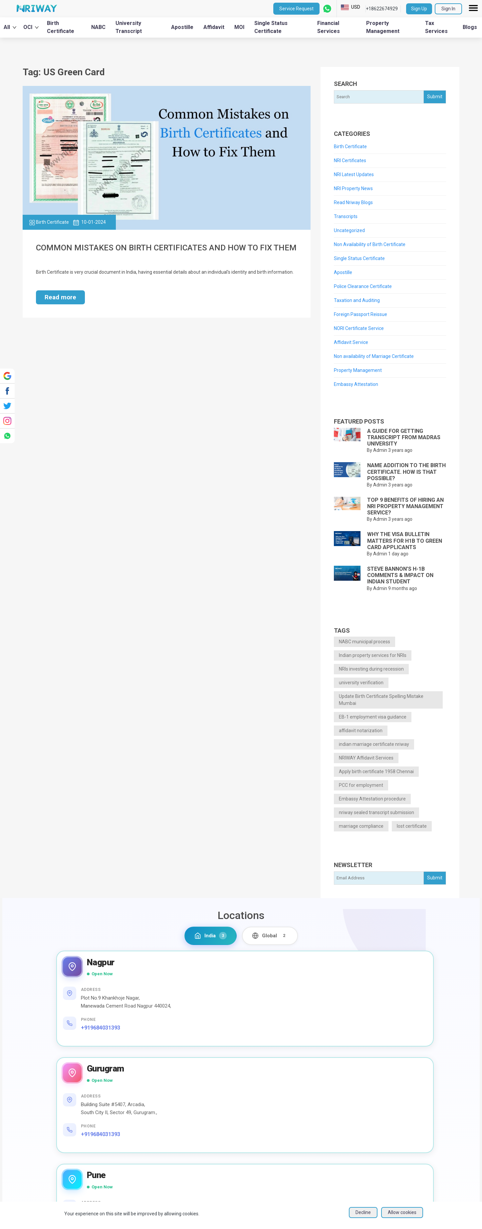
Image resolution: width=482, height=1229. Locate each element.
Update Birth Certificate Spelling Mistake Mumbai (381, 700)
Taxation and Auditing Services (253, 1116)
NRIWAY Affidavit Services (366, 758)
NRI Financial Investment (247, 1180)
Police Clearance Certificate (363, 286)
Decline (363, 1218)
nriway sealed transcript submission (376, 812)
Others (311, 1132)
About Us (142, 1100)
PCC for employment (361, 785)
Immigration (317, 1116)
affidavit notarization (360, 730)
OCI (31, 27)
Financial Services (328, 27)
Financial (313, 1108)
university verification (361, 682)
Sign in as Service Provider (419, 1146)
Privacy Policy (405, 1114)
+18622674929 (382, 8)
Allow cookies (402, 1218)
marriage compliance (361, 826)
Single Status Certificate (271, 27)
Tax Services (436, 27)
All (10, 27)
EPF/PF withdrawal (240, 1188)
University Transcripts (243, 1124)
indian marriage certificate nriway (374, 744)
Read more (60, 297)
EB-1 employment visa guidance (372, 717)
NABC (98, 27)
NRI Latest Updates (354, 174)
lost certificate (412, 826)
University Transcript (129, 27)
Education (314, 1124)
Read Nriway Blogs (353, 202)
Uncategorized (349, 230)
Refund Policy (404, 1188)
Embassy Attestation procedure (372, 798)
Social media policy (411, 1135)
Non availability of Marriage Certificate (374, 356)
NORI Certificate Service (359, 328)
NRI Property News (353, 188)
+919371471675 (354, 1045)
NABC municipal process (364, 641)
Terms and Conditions (413, 1103)
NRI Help (142, 1108)
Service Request (296, 8)
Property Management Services (255, 1108)
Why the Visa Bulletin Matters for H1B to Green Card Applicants (404, 540)
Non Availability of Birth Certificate (369, 244)
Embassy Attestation (356, 384)
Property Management (382, 27)
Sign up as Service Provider (420, 1156)
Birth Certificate (60, 27)
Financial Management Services (255, 1100)
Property (313, 1100)
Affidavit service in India (245, 1156)
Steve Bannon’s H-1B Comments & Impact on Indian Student (400, 575)
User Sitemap (404, 1178)
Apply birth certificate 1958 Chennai (376, 771)
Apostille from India (241, 1132)
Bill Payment (232, 1172)
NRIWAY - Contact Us (413, 1124)
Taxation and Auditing (357, 300)
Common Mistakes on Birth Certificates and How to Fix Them (166, 247)
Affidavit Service (351, 342)
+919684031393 (101, 1037)
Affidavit (213, 27)
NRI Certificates (350, 160)
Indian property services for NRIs (372, 655)
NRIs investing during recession (371, 669)
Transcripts (346, 216)
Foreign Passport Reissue (360, 314)
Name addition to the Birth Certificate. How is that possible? (406, 471)
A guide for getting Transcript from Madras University (403, 437)
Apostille (182, 27)
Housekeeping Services (246, 1164)
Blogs (470, 27)
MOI (239, 27)
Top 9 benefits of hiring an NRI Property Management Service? (405, 506)
